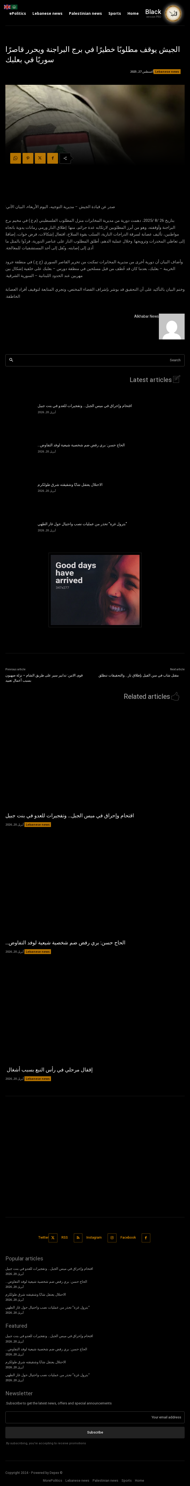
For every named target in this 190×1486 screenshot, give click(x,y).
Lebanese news (167, 71)
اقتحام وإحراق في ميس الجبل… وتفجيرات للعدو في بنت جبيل (85, 406)
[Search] (11, 360)
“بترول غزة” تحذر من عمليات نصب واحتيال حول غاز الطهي (82, 524)
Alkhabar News (146, 316)
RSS (64, 1237)
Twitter (43, 1237)
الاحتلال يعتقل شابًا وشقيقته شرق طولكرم (70, 485)
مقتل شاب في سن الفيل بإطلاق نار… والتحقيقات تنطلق (138, 675)
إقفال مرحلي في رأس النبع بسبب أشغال (49, 1070)
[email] (95, 1417)
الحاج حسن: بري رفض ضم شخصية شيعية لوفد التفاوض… (81, 445)
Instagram (94, 1237)
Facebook (128, 1237)
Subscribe (95, 1432)
